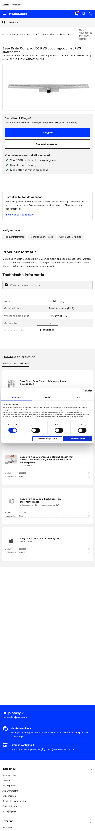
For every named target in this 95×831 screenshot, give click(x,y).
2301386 (54, 512)
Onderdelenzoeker (11, 806)
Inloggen (47, 132)
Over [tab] (78, 397)
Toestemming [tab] (16, 397)
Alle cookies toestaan (77, 439)
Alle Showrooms (10, 790)
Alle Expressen (9, 785)
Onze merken (9, 796)
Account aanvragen (47, 143)
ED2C (54, 477)
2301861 (54, 549)
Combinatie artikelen (70, 237)
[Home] (3, 34)
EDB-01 (54, 553)
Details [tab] (47, 397)
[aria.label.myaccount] (76, 14)
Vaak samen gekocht (15, 363)
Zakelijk (5, 5)
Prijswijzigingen (9, 811)
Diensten (6, 780)
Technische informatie (41, 237)
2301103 (54, 473)
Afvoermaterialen (45, 34)
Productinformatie (14, 237)
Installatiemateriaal (20, 34)
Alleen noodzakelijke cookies (47, 439)
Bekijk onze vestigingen (20, 214)
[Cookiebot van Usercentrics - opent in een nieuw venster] (79, 391)
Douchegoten (67, 34)
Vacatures (7, 827)
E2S (54, 516)
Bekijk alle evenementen (14, 801)
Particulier (16, 5)
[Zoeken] (51, 22)
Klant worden (9, 775)
